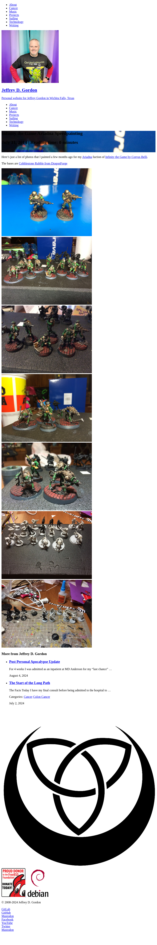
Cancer (28, 696)
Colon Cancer (41, 696)
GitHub (6, 912)
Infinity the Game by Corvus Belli (126, 157)
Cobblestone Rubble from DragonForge (43, 163)
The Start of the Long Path (29, 683)
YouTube (7, 923)
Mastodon (8, 916)
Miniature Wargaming (29, 150)
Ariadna (87, 157)
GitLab (6, 909)
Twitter (6, 926)
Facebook (7, 919)
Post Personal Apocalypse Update (34, 662)
